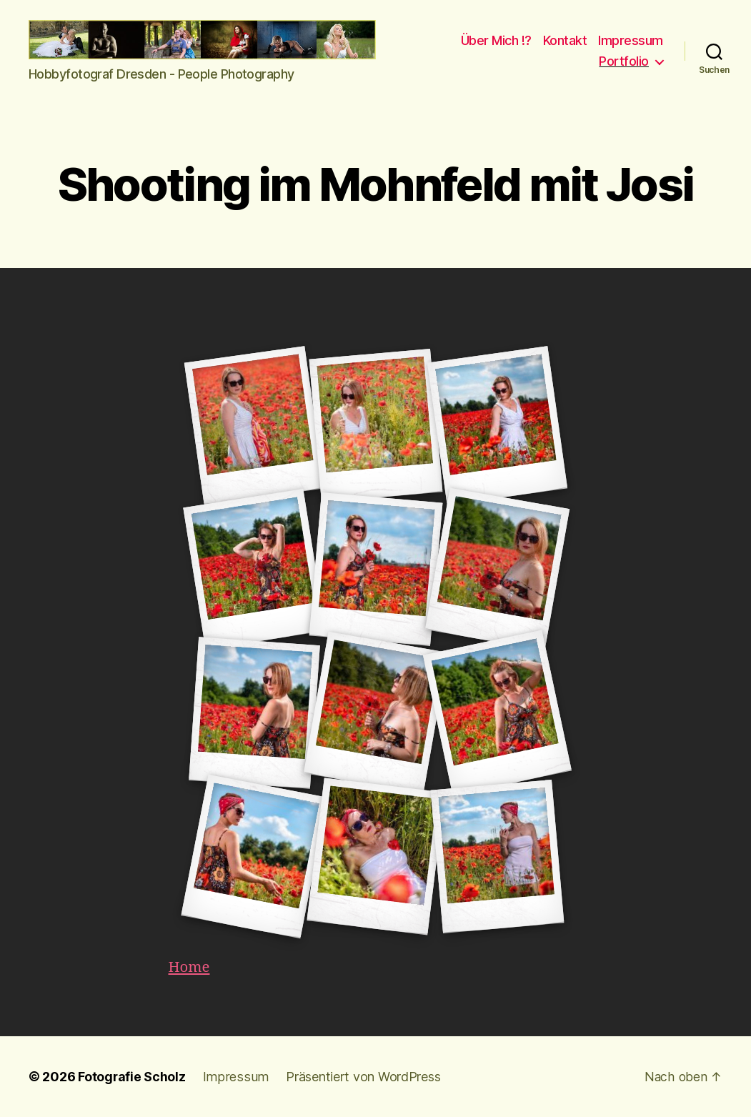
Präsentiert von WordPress (359, 1076)
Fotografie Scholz (132, 1076)
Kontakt (565, 40)
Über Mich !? (496, 40)
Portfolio (624, 61)
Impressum (630, 40)
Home (190, 967)
